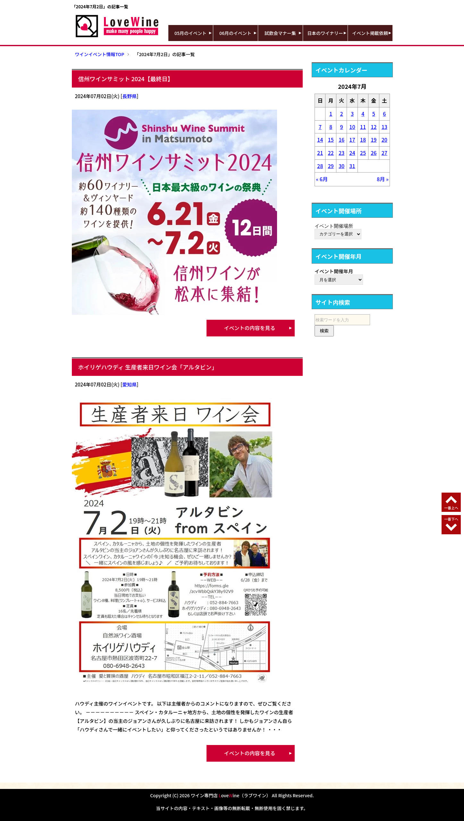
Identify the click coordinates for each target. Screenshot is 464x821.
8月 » (383, 179)
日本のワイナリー (325, 33)
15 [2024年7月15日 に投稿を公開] (331, 139)
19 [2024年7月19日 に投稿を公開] (373, 139)
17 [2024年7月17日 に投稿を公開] (352, 139)
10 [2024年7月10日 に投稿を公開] (352, 127)
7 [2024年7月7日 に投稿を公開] (320, 127)
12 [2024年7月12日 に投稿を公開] (373, 127)
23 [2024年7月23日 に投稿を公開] (341, 153)
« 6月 (322, 179)
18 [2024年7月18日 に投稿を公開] (363, 139)
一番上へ (451, 507)
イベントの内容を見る (249, 328)
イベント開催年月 (334, 271)
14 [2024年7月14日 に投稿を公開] (320, 139)
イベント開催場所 (334, 226)
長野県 (129, 96)
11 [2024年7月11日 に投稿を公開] (363, 127)
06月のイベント (235, 33)
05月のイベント (190, 33)
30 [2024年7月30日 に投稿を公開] (341, 166)
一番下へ (451, 518)
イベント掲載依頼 (370, 33)
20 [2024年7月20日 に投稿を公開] (384, 139)
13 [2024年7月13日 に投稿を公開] (384, 127)
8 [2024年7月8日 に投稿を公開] (330, 127)
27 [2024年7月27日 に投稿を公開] (384, 153)
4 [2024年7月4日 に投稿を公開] (362, 113)
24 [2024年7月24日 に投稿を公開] (352, 153)
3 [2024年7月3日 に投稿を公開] (352, 113)
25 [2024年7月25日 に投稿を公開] (363, 153)
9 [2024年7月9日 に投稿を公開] (341, 127)
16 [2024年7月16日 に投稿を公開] (341, 139)
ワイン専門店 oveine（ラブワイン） (231, 795)
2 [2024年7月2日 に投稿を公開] (341, 113)
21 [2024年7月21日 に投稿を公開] (320, 153)
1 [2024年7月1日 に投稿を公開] (330, 113)
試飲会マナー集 (280, 33)
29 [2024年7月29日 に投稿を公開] (331, 166)
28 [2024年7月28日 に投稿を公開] (320, 166)
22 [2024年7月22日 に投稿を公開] (331, 153)
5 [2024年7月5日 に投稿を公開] (373, 113)
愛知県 (129, 384)
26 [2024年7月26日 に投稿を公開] (373, 153)
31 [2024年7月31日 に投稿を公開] (352, 166)
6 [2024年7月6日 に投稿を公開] (384, 113)
